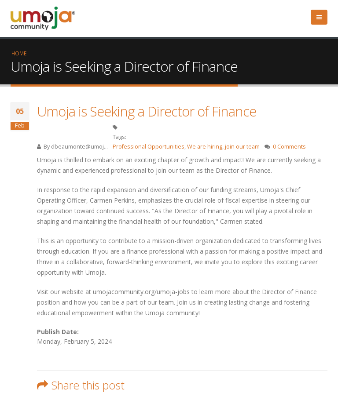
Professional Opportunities (148, 146)
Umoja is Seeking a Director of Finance (146, 111)
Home (18, 53)
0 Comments (289, 146)
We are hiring (204, 146)
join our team (242, 146)
